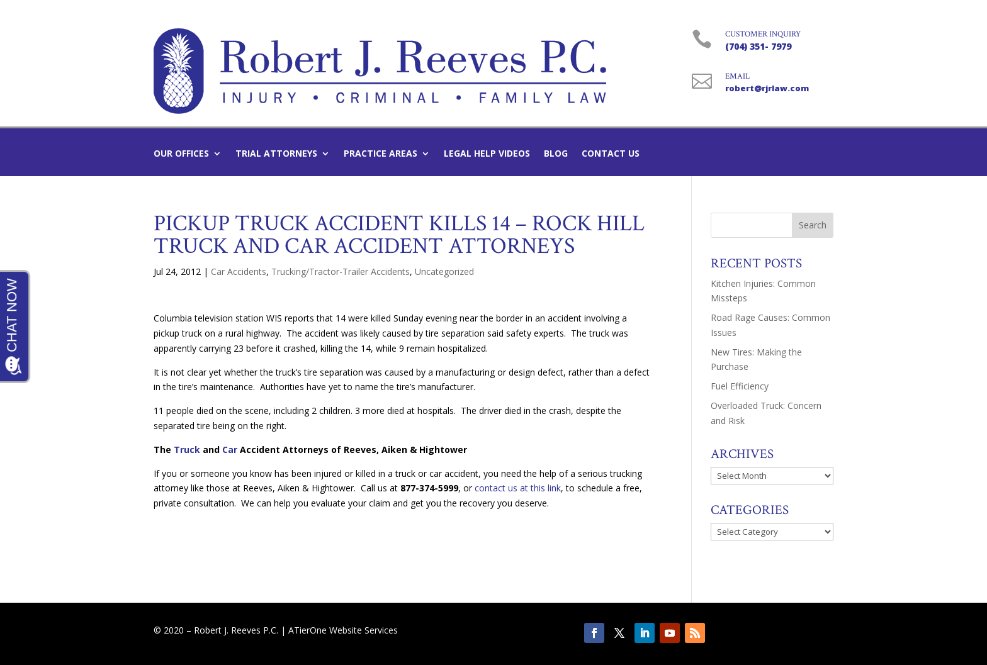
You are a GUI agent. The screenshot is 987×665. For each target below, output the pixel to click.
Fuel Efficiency (740, 386)
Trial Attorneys (276, 154)
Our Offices (181, 154)
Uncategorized (444, 271)
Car (229, 449)
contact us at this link (518, 488)
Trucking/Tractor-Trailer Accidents (340, 271)
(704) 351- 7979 (758, 46)
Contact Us (611, 154)
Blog (556, 154)
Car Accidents (238, 271)
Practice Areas (380, 154)
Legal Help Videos (487, 154)
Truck (187, 449)
